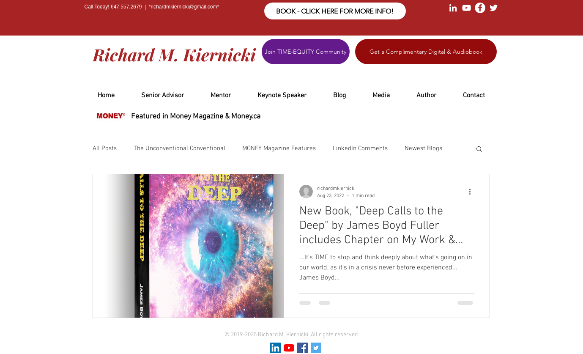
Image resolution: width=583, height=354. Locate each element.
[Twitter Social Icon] (316, 348)
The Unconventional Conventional (179, 148)
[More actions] (473, 192)
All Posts (105, 148)
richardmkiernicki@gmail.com (184, 7)
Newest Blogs (423, 148)
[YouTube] (289, 348)
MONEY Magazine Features (279, 148)
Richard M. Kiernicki (174, 54)
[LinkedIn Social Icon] (275, 348)
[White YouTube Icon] (466, 8)
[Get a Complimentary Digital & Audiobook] (426, 51)
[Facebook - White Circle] (480, 8)
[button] (479, 149)
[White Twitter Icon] (493, 8)
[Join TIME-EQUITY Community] (306, 51)
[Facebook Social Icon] (302, 348)
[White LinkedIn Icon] (453, 8)
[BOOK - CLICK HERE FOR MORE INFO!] (335, 11)
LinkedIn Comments (360, 148)
